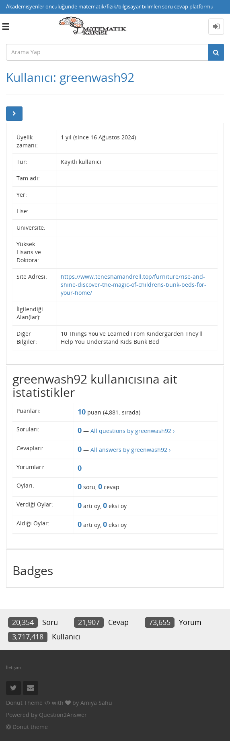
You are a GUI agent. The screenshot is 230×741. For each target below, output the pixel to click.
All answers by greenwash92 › (130, 449)
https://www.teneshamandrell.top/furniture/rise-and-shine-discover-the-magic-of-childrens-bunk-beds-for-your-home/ (133, 284)
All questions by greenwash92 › (132, 431)
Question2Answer (63, 715)
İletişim (13, 667)
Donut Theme (24, 702)
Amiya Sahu (96, 702)
